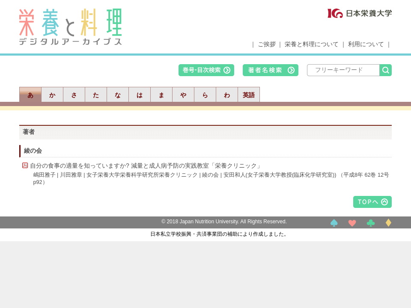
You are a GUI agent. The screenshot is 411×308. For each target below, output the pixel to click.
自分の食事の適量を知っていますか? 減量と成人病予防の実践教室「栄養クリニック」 (146, 165)
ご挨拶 (267, 44)
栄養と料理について (312, 44)
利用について (366, 44)
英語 (249, 95)
